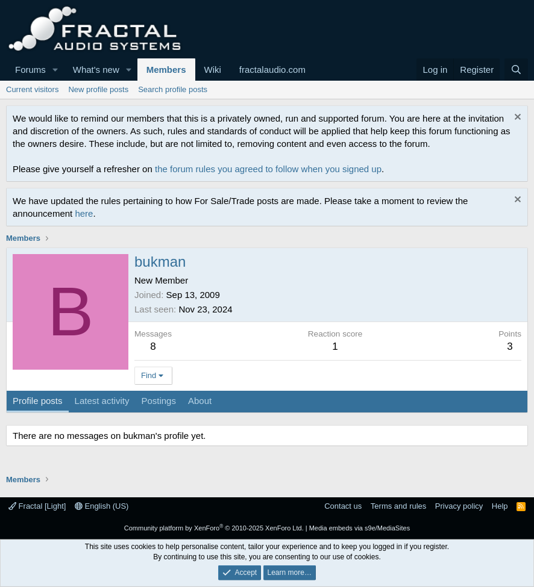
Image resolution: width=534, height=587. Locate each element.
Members (166, 69)
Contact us (343, 506)
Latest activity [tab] (102, 401)
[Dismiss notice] (516, 118)
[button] (55, 69)
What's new (96, 69)
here (84, 213)
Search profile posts (172, 89)
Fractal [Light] (37, 506)
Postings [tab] (158, 401)
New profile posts (98, 89)
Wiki (212, 69)
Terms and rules (398, 506)
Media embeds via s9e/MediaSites (359, 528)
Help (500, 506)
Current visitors (32, 89)
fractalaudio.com (272, 69)
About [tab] (200, 401)
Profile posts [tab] (38, 401)
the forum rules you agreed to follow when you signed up (268, 169)
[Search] (516, 69)
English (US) (102, 506)
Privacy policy (459, 506)
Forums (30, 69)
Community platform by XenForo (214, 528)
